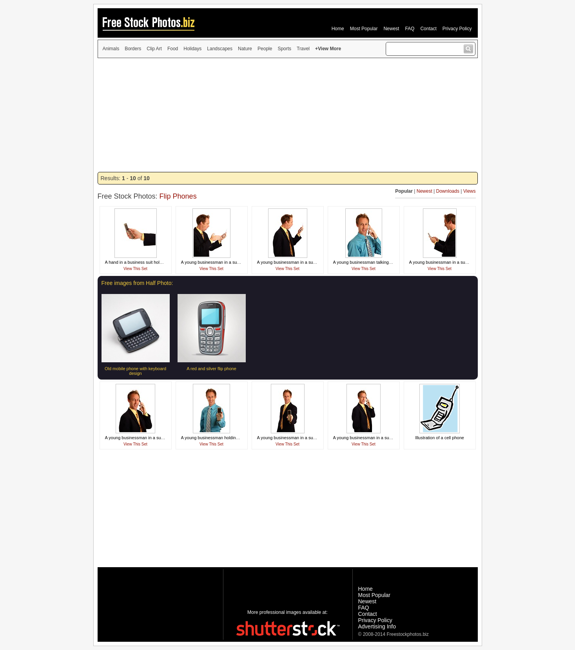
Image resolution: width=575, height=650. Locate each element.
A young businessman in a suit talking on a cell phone (156, 437)
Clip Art (154, 48)
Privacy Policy (457, 28)
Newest (391, 28)
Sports (284, 48)
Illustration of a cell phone (439, 437)
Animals (111, 48)
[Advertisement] (288, 115)
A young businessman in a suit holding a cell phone (306, 437)
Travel (303, 48)
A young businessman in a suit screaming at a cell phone (235, 262)
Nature (245, 48)
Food (172, 48)
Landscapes (219, 48)
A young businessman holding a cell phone (222, 437)
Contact (428, 28)
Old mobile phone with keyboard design (135, 371)
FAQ (409, 28)
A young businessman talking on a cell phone (376, 262)
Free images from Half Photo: (137, 283)
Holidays (192, 48)
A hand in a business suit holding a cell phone (148, 262)
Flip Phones (178, 196)
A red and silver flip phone (211, 368)
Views (469, 191)
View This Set (135, 269)
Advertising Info (377, 626)
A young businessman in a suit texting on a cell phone (460, 262)
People (265, 48)
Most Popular (364, 28)
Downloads (447, 191)
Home (338, 28)
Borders (133, 48)
